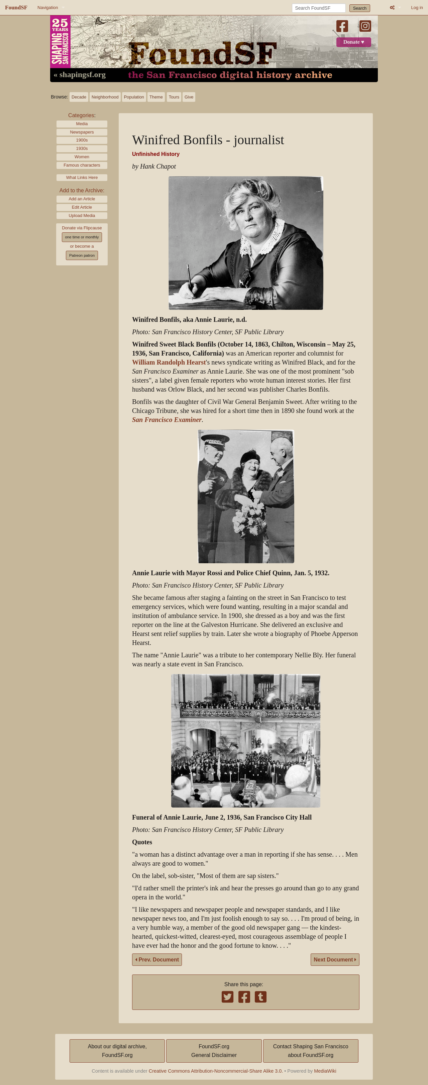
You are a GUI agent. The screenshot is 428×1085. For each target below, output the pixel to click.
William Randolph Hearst (169, 362)
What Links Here (82, 177)
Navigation (47, 7)
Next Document (335, 959)
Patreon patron (82, 255)
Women (82, 156)
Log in (417, 7)
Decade (79, 96)
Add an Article (82, 198)
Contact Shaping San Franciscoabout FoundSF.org (310, 1051)
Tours (174, 96)
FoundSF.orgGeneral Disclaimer (214, 1051)
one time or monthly (82, 237)
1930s (82, 148)
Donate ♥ (353, 42)
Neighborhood (105, 96)
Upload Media (82, 215)
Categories (81, 115)
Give (189, 96)
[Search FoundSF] (319, 8)
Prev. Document (157, 959)
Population (134, 96)
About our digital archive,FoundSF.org (117, 1051)
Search (360, 8)
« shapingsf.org (80, 74)
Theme (156, 96)
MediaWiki (325, 1071)
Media (82, 123)
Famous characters (82, 165)
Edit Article (82, 207)
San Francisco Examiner (167, 420)
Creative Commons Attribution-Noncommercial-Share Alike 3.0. (216, 1071)
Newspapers (82, 132)
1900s (82, 140)
